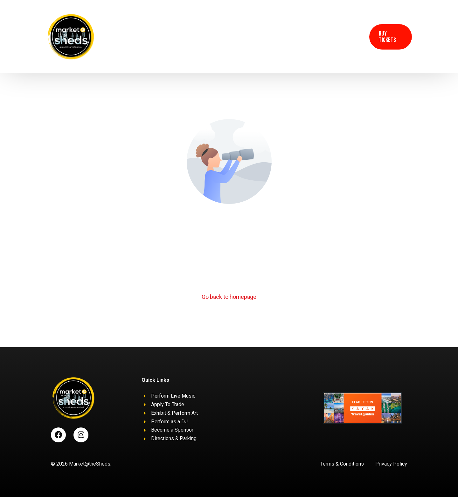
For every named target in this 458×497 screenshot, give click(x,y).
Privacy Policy (391, 464)
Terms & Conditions (342, 464)
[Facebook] (341, 36)
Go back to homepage (229, 297)
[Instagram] (354, 36)
